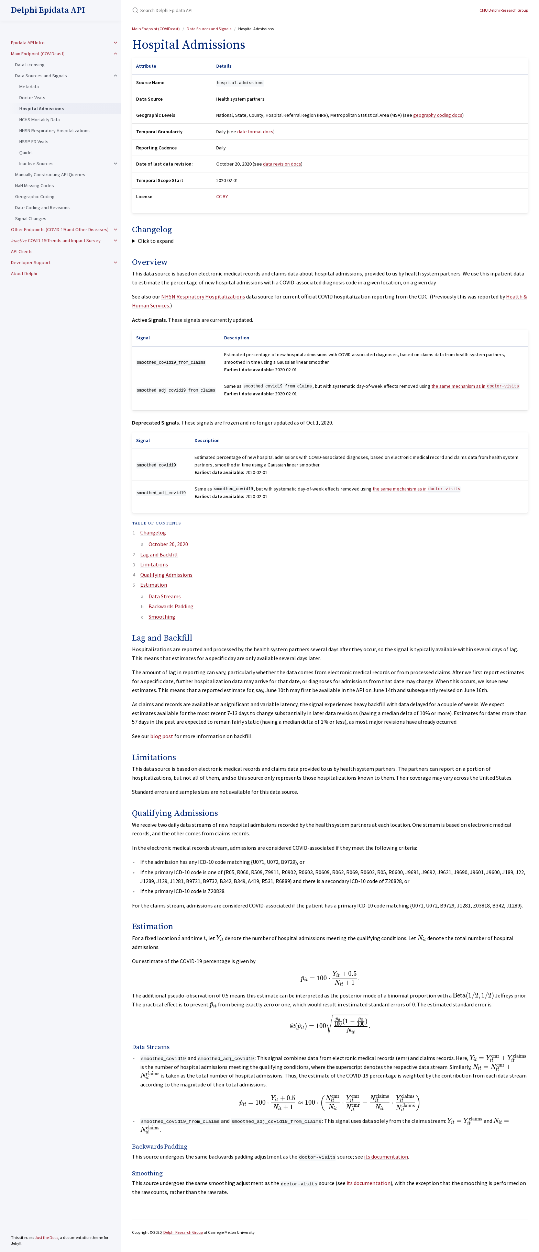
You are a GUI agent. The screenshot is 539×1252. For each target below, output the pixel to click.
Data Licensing (30, 64)
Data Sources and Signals (41, 75)
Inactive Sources (36, 163)
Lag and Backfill (159, 554)
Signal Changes (30, 218)
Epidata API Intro (28, 43)
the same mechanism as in (475, 386)
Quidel (26, 152)
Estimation (153, 584)
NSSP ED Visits (33, 141)
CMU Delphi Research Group (504, 10)
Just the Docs (46, 1237)
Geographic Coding (35, 196)
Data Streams (164, 596)
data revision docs (282, 164)
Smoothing (161, 616)
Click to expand (156, 240)
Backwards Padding (171, 606)
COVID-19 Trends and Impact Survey (56, 240)
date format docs (255, 131)
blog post (161, 736)
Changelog (153, 532)
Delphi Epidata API (48, 10)
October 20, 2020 (168, 544)
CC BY (222, 196)
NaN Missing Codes (34, 185)
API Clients (22, 251)
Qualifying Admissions (166, 574)
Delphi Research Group (183, 1232)
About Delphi (24, 273)
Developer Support (31, 262)
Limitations (154, 564)
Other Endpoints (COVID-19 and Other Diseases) (60, 229)
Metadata (29, 86)
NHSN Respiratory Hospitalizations (54, 130)
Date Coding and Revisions (42, 207)
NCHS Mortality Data (39, 119)
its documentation (386, 1156)
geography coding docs (437, 115)
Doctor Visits (32, 97)
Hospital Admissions (41, 108)
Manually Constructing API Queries (50, 174)
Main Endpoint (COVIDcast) (38, 53)
